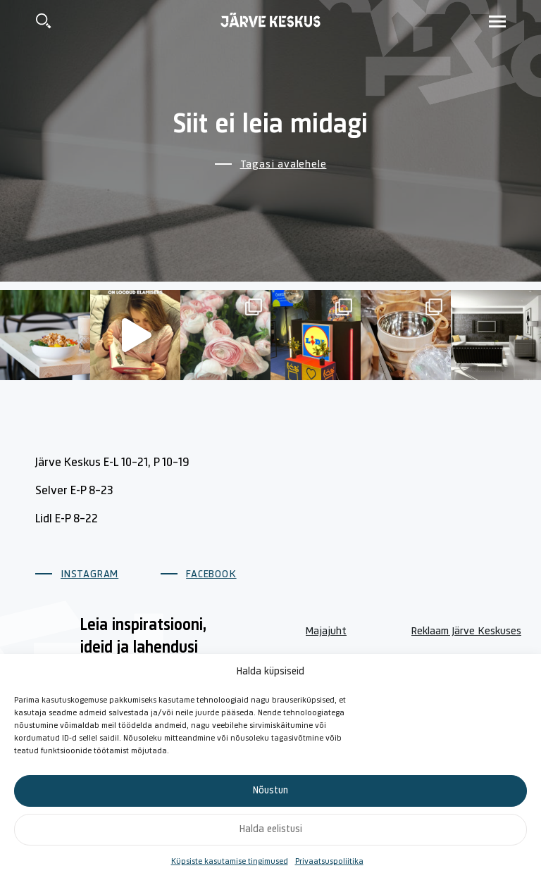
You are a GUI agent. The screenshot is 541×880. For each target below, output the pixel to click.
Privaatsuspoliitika (329, 861)
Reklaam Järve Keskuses (466, 631)
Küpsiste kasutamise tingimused (229, 861)
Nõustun (270, 791)
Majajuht (326, 631)
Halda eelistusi (271, 829)
